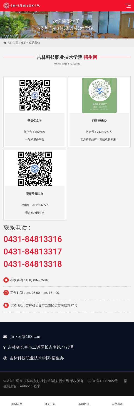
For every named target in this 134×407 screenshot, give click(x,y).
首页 (23, 42)
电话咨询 (117, 401)
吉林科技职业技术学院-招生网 (46, 381)
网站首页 (17, 401)
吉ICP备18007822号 (102, 381)
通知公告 (50, 401)
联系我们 (34, 42)
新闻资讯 (84, 401)
